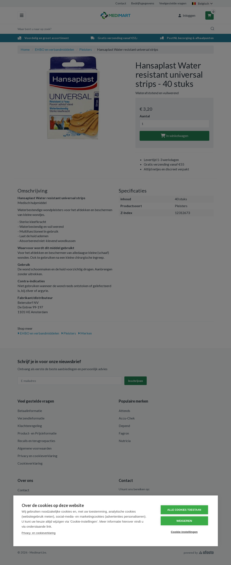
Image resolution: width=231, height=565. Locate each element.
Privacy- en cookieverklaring (39, 533)
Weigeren (184, 520)
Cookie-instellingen (184, 531)
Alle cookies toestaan (184, 509)
